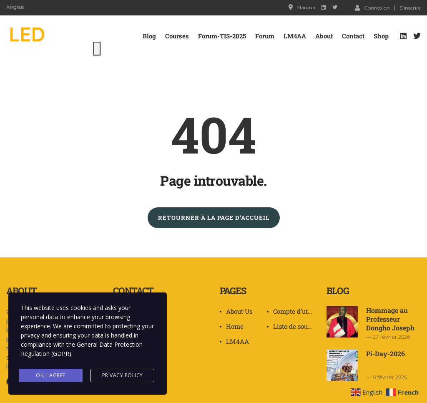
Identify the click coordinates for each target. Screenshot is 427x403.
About (324, 36)
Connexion (372, 7)
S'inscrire (410, 7)
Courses (177, 36)
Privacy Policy (122, 375)
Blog (149, 36)
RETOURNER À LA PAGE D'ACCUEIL (213, 218)
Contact (353, 36)
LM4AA (295, 36)
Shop (381, 36)
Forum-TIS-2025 (222, 36)
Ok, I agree (50, 375)
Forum (264, 36)
